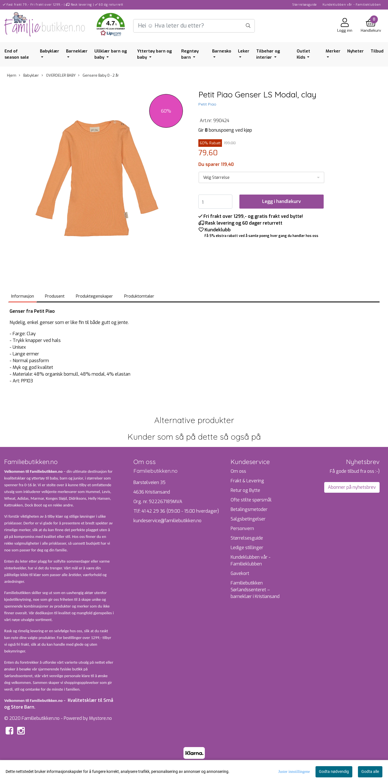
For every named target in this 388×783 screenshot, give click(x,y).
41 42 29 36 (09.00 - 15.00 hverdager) (180, 511)
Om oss (238, 471)
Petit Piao (207, 104)
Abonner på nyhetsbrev (352, 487)
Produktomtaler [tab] (139, 296)
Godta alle (370, 771)
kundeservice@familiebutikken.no (167, 521)
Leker (243, 51)
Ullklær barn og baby (110, 54)
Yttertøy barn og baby (154, 54)
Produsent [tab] (55, 296)
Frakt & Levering (247, 481)
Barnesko (221, 51)
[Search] (194, 26)
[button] (111, 26)
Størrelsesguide (304, 4)
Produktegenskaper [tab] (94, 296)
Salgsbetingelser (248, 519)
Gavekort (240, 573)
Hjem (11, 75)
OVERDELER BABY (59, 75)
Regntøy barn (190, 54)
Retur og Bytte (245, 490)
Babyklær (49, 51)
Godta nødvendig (334, 771)
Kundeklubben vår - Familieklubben (352, 4)
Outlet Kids (303, 54)
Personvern (242, 528)
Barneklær (77, 51)
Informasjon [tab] (22, 296)
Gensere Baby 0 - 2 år (98, 75)
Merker (333, 51)
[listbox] (262, 177)
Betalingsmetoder (249, 509)
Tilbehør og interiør (268, 54)
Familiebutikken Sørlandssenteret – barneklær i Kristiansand (255, 589)
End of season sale (16, 54)
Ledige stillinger (247, 548)
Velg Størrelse (216, 177)
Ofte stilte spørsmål (251, 500)
